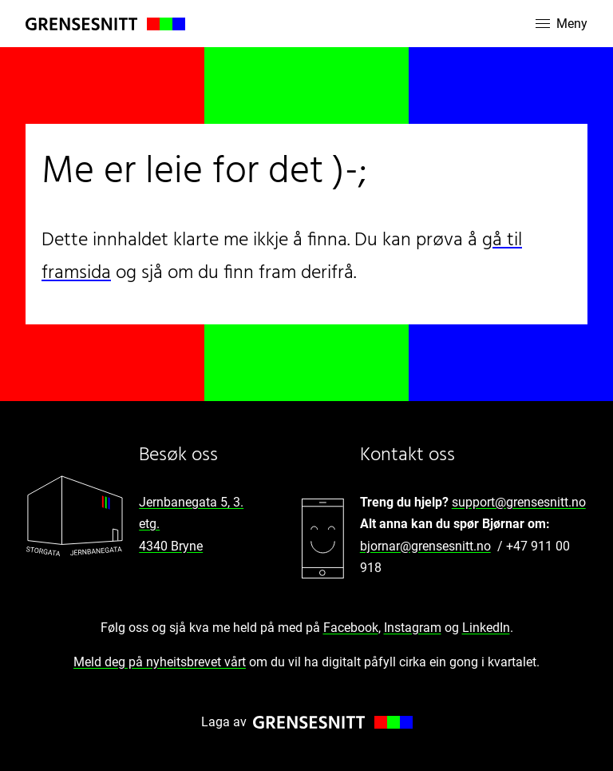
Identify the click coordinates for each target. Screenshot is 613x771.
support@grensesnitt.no (519, 502)
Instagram (412, 627)
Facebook (350, 627)
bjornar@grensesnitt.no (425, 546)
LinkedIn (486, 627)
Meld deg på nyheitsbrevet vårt (159, 662)
